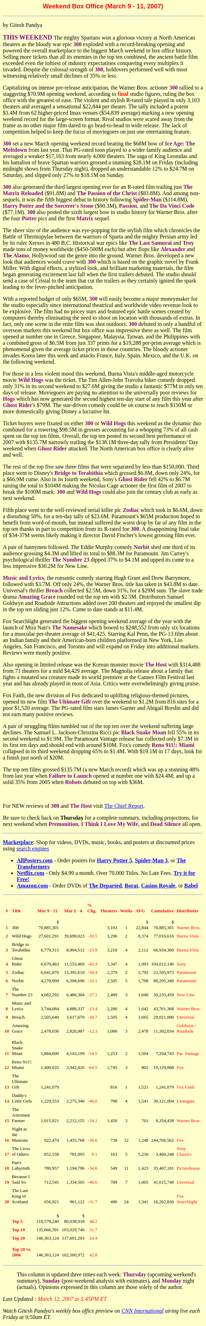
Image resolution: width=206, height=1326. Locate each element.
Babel (191, 886)
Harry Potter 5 (114, 860)
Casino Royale (158, 886)
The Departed (105, 886)
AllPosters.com (35, 860)
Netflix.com (30, 873)
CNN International (142, 1311)
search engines (32, 848)
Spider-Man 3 (151, 860)
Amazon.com (32, 886)
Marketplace (18, 842)
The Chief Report (124, 806)
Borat (131, 886)
